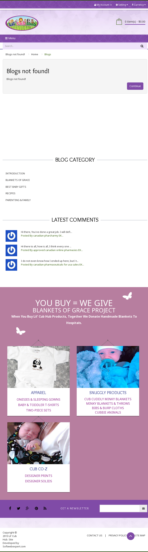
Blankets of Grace (18, 180)
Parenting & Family (18, 200)
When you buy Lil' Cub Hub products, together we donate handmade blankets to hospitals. (74, 319)
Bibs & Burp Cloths (108, 408)
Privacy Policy (118, 535)
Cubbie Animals (108, 412)
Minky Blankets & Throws (108, 403)
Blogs (48, 54)
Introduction (15, 173)
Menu (10, 38)
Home (34, 54)
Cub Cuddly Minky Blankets (107, 399)
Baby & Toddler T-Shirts (38, 405)
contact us (94, 535)
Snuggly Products (107, 392)
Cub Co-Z (38, 468)
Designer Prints (38, 476)
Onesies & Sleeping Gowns (38, 399)
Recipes (10, 193)
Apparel (38, 392)
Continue (135, 86)
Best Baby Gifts (16, 186)
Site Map (139, 535)
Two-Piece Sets (38, 410)
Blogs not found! (15, 54)
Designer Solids (38, 481)
